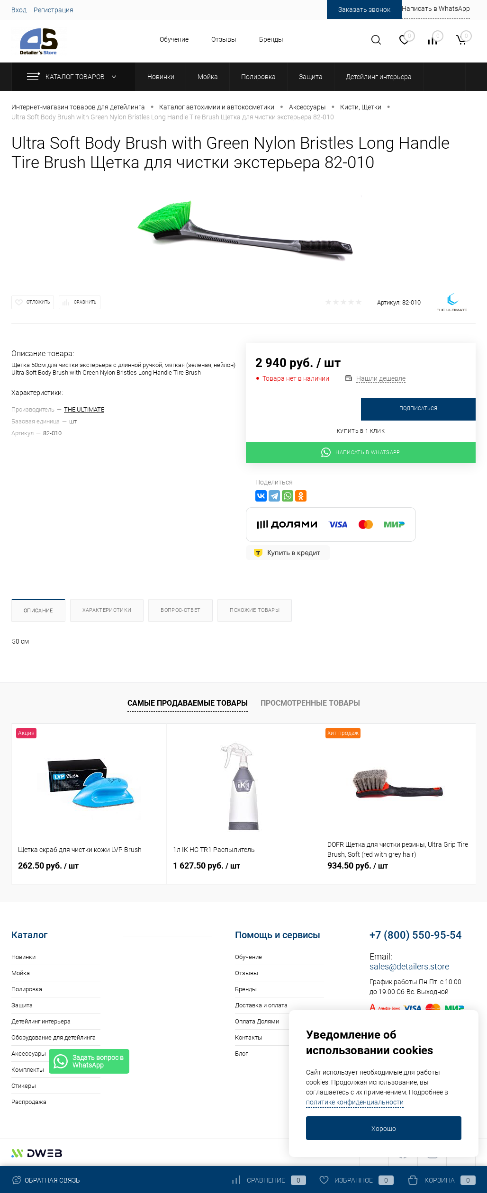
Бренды (271, 39)
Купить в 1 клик (361, 431)
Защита (22, 1005)
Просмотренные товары (310, 703)
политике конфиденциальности (355, 1102)
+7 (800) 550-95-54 (416, 935)
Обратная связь (45, 1180)
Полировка (26, 989)
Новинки (23, 956)
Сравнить (85, 302)
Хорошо (383, 1128)
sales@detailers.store (409, 966)
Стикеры (23, 1085)
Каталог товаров (74, 76)
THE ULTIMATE (84, 409)
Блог (241, 1053)
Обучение (174, 39)
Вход (19, 10)
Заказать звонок (364, 9)
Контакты (248, 1037)
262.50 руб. (48, 865)
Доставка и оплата (261, 1005)
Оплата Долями (257, 1021)
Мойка (20, 973)
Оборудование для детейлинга (53, 1037)
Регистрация (53, 10)
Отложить (38, 302)
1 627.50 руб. (206, 865)
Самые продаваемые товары (187, 703)
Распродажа (28, 1101)
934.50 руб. (357, 865)
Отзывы (223, 39)
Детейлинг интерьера (41, 1021)
